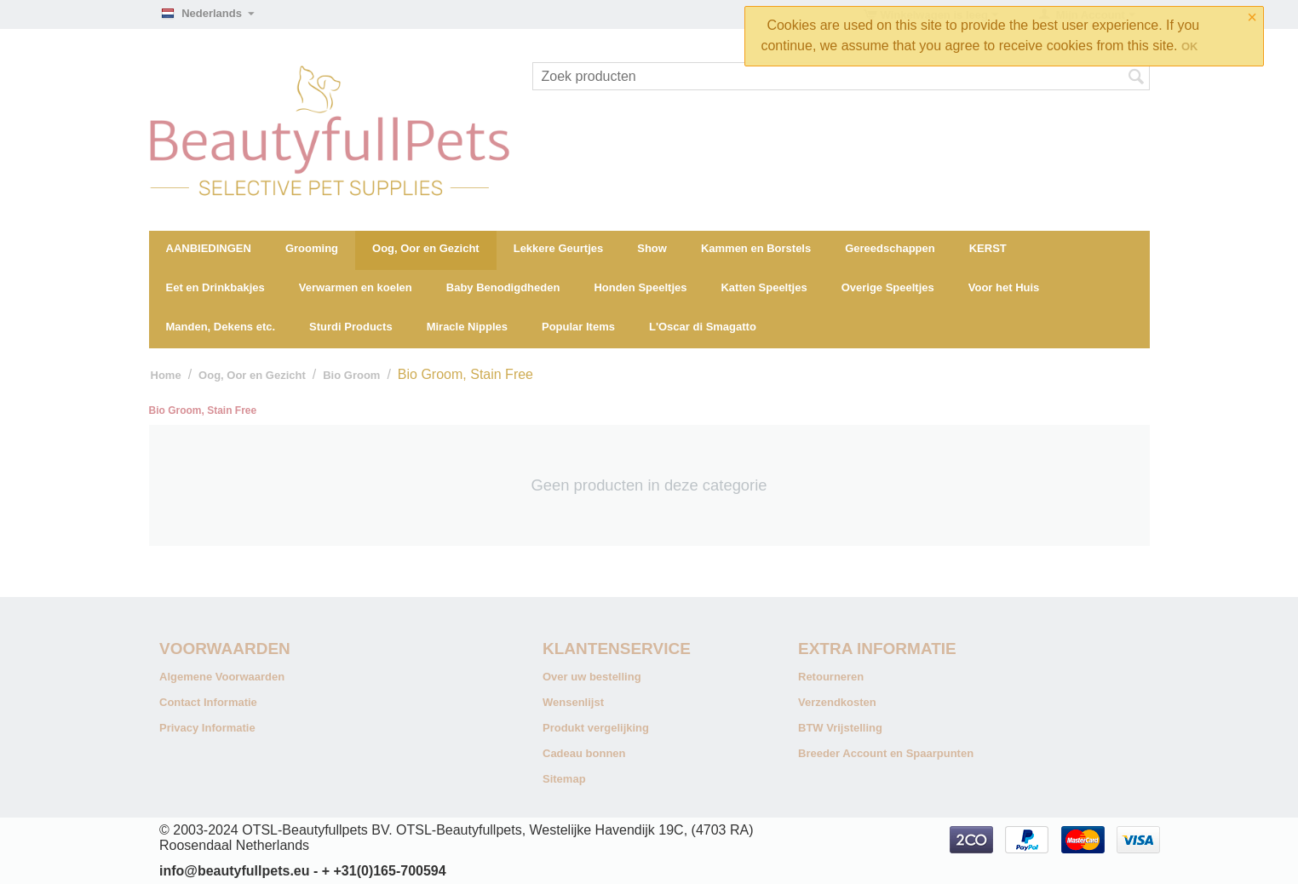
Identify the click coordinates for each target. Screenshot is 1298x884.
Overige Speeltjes (887, 287)
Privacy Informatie (207, 727)
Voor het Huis (1004, 287)
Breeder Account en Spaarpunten (886, 753)
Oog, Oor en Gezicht (426, 248)
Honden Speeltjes (640, 287)
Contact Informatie (208, 702)
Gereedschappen (890, 248)
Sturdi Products (351, 326)
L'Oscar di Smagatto (702, 326)
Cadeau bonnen (584, 753)
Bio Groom (351, 375)
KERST (988, 248)
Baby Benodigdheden (503, 287)
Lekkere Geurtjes (559, 248)
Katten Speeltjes (764, 287)
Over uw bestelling (592, 676)
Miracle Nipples (467, 326)
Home (166, 375)
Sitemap (564, 778)
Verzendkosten (837, 702)
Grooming (311, 248)
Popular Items (578, 326)
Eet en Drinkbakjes (215, 287)
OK (1189, 46)
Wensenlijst (573, 702)
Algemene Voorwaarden (221, 676)
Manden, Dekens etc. (221, 326)
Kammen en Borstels (756, 248)
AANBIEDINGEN (208, 248)
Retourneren (831, 676)
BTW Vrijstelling (840, 727)
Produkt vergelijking (596, 727)
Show (652, 248)
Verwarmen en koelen (355, 287)
